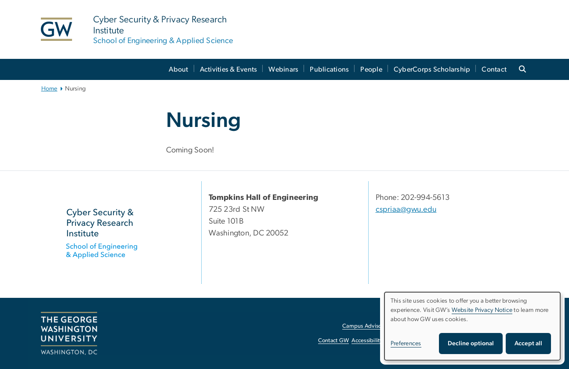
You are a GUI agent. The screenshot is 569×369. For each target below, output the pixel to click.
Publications (329, 69)
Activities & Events (228, 69)
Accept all (528, 343)
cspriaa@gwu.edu (406, 209)
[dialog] (472, 326)
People (371, 69)
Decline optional (471, 343)
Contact (494, 69)
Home (49, 89)
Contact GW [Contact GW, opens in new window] (333, 341)
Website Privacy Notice (482, 310)
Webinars (283, 69)
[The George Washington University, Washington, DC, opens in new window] (69, 333)
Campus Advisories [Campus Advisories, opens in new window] (366, 326)
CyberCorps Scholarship (432, 69)
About (178, 69)
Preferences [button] (406, 343)
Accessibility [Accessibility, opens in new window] (367, 341)
